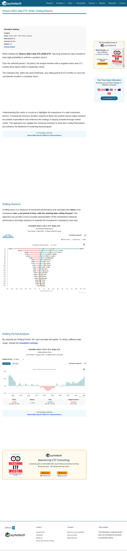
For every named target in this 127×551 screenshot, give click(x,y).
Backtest (49, 3)
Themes (93, 3)
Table (84, 239)
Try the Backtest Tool (109, 98)
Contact (122, 3)
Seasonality (80, 3)
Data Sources (72, 538)
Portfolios (61, 3)
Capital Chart (76, 239)
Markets (102, 3)
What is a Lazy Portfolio (75, 532)
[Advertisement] (44, 20)
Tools (71, 3)
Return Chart (66, 239)
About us (39, 538)
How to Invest (72, 535)
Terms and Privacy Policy (45, 540)
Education (112, 3)
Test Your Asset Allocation (109, 80)
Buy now (45, 473)
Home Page (40, 532)
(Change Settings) (9, 47)
